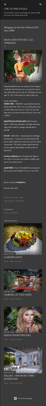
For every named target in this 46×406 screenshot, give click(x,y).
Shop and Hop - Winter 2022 (14, 201)
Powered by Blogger (23, 398)
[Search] (40, 3)
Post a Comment (11, 213)
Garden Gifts (13, 257)
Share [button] (22, 197)
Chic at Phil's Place (15, 8)
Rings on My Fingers (17, 335)
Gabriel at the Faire (18, 294)
